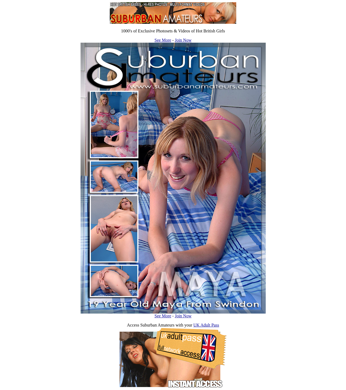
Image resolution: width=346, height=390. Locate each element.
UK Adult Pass (206, 325)
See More (163, 40)
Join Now (183, 40)
